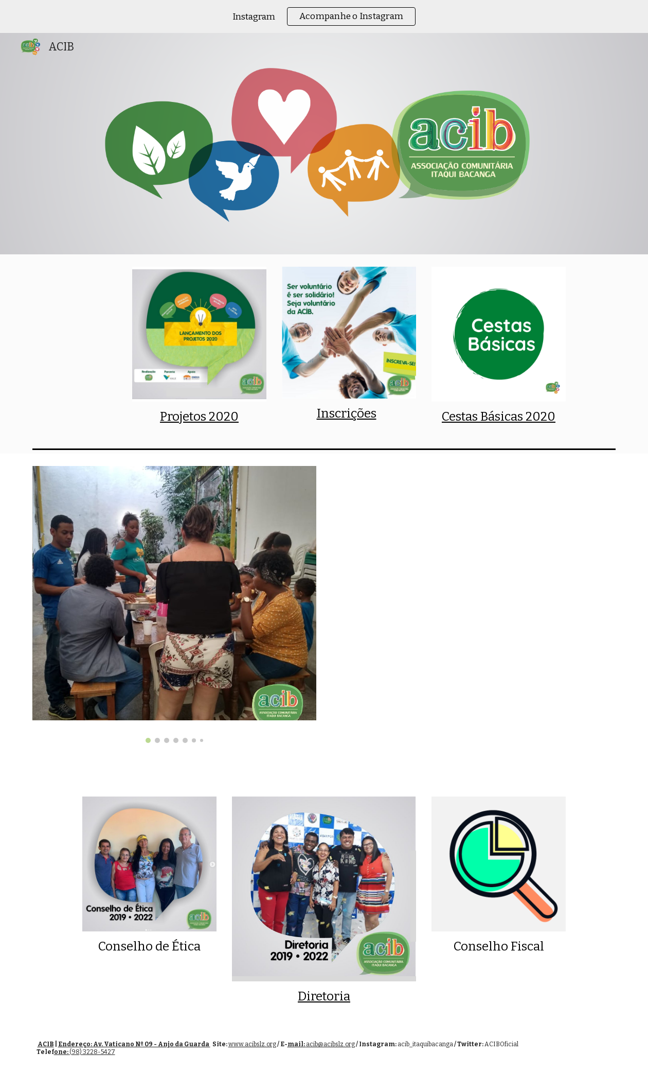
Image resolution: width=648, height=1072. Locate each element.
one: (61, 1052)
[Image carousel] (174, 604)
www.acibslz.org (252, 1044)
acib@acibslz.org (330, 1044)
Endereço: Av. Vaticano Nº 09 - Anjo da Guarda (134, 1044)
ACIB (46, 1044)
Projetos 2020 (199, 416)
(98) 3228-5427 (92, 1052)
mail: (296, 1044)
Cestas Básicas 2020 (498, 416)
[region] (324, 16)
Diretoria (324, 996)
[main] (199, 417)
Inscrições (346, 413)
